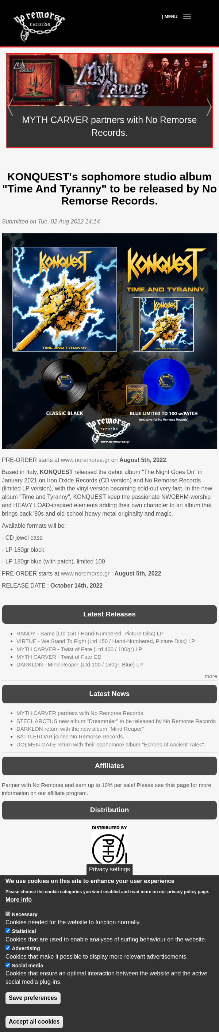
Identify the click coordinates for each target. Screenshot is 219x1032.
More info (18, 912)
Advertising (26, 961)
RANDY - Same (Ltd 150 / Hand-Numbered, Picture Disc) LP (90, 633)
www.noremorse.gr (85, 460)
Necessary (24, 927)
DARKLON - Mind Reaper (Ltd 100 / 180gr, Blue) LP (79, 664)
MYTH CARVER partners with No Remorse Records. (80, 713)
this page (177, 785)
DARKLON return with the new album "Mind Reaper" (80, 729)
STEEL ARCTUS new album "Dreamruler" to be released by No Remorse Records (116, 721)
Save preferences (33, 1011)
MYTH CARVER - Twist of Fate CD (58, 657)
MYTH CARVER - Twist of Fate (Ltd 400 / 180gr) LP (79, 649)
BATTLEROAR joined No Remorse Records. (70, 736)
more (211, 676)
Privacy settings (109, 882)
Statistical (24, 944)
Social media (27, 978)
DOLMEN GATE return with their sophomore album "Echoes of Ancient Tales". (110, 744)
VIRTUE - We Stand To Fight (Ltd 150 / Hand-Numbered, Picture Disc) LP (105, 641)
